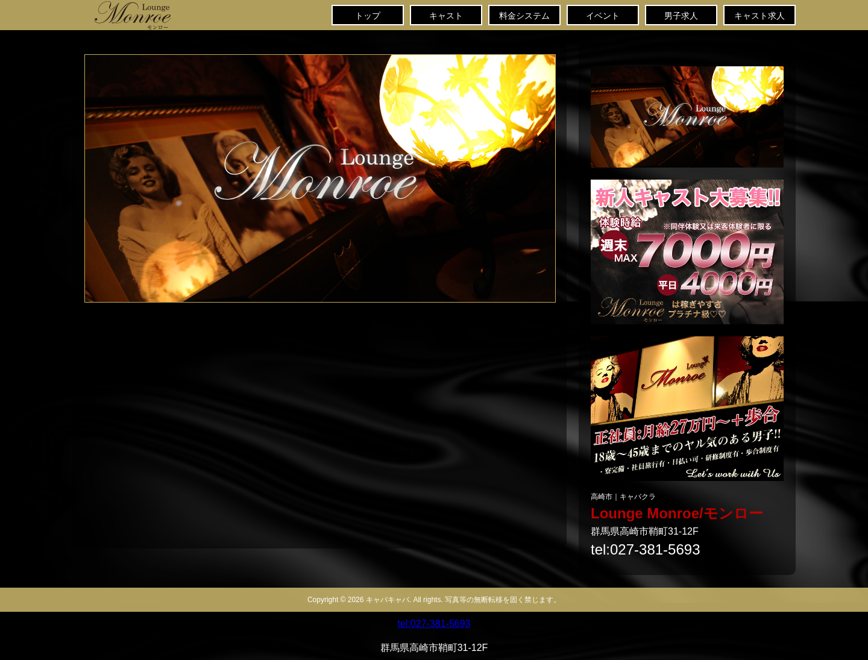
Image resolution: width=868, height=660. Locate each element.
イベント (603, 15)
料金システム (524, 15)
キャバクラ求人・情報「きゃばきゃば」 (687, 117)
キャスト (446, 15)
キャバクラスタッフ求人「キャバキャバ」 (687, 408)
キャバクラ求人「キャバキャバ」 (687, 252)
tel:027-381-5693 (645, 549)
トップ (162, 15)
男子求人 (681, 15)
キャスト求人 (759, 15)
